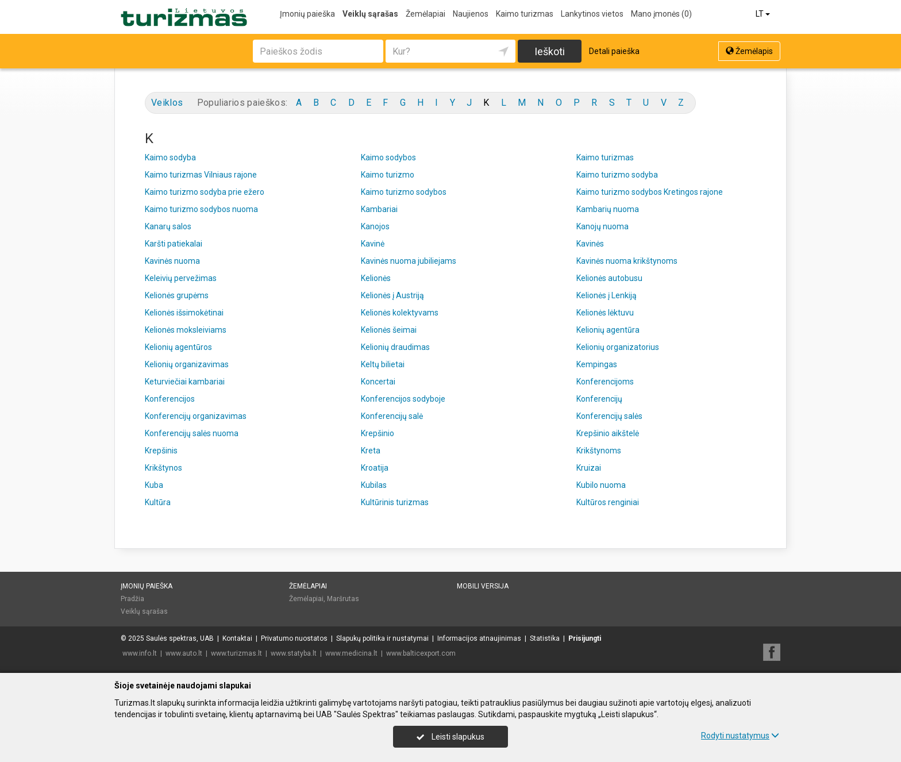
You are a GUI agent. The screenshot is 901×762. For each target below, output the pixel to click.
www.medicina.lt (351, 653)
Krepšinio (377, 433)
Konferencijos (170, 398)
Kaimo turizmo (387, 174)
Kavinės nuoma (172, 260)
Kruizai (588, 467)
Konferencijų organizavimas (196, 416)
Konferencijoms (605, 381)
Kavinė (372, 243)
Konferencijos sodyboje (403, 398)
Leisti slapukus (450, 736)
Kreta (370, 450)
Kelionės (376, 278)
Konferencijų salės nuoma (191, 433)
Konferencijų (599, 398)
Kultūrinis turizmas (395, 502)
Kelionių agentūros (178, 347)
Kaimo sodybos (388, 157)
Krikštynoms (598, 450)
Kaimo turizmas (524, 13)
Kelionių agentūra (608, 329)
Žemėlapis (749, 51)
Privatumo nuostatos (294, 638)
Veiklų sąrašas (370, 13)
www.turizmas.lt (236, 653)
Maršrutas (343, 599)
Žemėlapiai (425, 13)
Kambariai (379, 209)
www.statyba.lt (294, 653)
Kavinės (590, 243)
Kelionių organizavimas (187, 364)
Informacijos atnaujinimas (479, 638)
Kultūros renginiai (607, 502)
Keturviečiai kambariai (185, 381)
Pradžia (132, 599)
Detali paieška (614, 51)
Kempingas (596, 364)
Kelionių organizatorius (617, 347)
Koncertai (378, 381)
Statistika (545, 638)
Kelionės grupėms (177, 295)
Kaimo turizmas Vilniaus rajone (201, 174)
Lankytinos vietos (592, 13)
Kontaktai (237, 638)
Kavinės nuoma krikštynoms (626, 260)
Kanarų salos (168, 226)
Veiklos (167, 102)
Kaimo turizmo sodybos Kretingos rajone (649, 192)
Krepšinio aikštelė (607, 433)
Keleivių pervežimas (181, 278)
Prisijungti (584, 638)
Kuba (154, 485)
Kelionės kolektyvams (399, 312)
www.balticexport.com (421, 653)
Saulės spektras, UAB (180, 638)
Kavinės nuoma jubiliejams (408, 260)
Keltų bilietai (383, 364)
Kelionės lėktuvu (605, 312)
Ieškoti (549, 51)
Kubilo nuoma (601, 485)
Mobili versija (483, 586)
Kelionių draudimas (395, 347)
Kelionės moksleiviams (185, 329)
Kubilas (374, 485)
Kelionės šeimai (389, 329)
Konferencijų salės (609, 416)
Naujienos (470, 13)
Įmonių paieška (307, 13)
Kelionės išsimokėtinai (184, 312)
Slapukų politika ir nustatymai (382, 638)
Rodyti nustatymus (740, 735)
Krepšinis (161, 450)
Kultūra (158, 502)
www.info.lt (139, 653)
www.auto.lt (183, 653)
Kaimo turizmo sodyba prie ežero (204, 192)
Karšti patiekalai (173, 243)
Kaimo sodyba (170, 157)
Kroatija (374, 467)
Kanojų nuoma (602, 226)
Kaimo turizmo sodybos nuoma (201, 209)
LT (764, 13)
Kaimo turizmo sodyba (617, 174)
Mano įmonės (661, 13)
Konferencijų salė (392, 416)
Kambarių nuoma (607, 209)
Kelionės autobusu (609, 278)
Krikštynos (163, 467)
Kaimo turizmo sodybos (403, 192)
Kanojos (375, 226)
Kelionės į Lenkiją (606, 295)
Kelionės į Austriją (392, 295)
